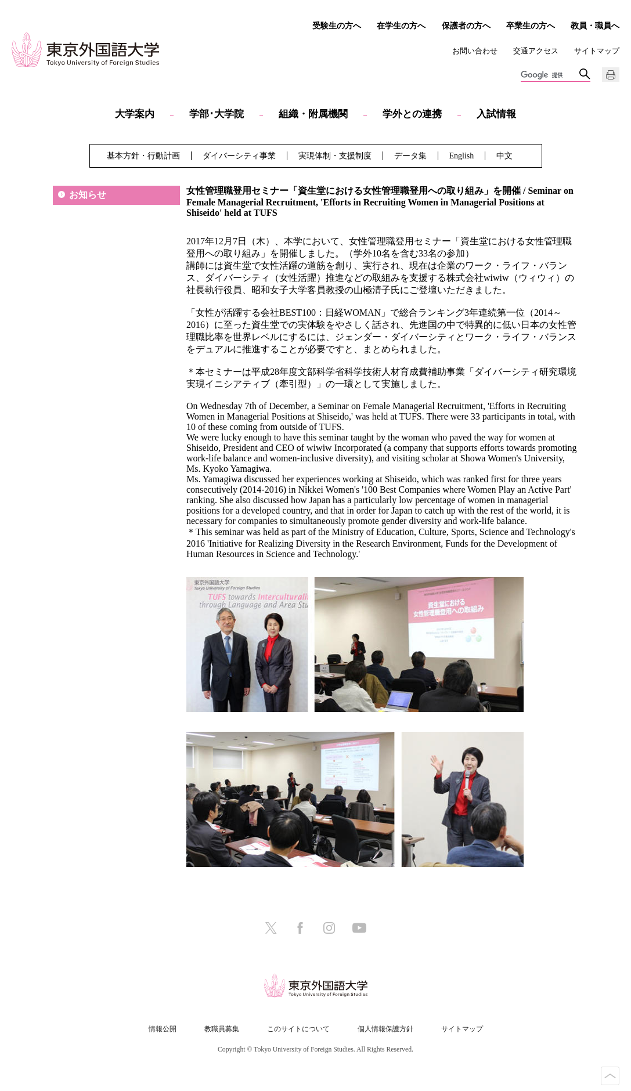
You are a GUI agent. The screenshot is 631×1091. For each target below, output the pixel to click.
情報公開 (162, 1029)
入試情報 (496, 114)
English (461, 155)
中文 (504, 155)
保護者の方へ (466, 25)
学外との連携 (412, 114)
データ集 (410, 155)
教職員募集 (221, 1029)
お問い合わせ (474, 50)
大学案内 (134, 114)
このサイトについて (298, 1029)
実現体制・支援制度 (335, 155)
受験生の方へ (336, 25)
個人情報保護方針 (385, 1029)
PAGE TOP (610, 1076)
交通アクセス (535, 50)
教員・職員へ (595, 25)
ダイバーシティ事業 (239, 155)
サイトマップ (596, 50)
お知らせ (87, 195)
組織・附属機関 (313, 114)
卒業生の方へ (530, 25)
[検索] (550, 75)
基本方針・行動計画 (143, 155)
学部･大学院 (216, 114)
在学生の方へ (401, 25)
